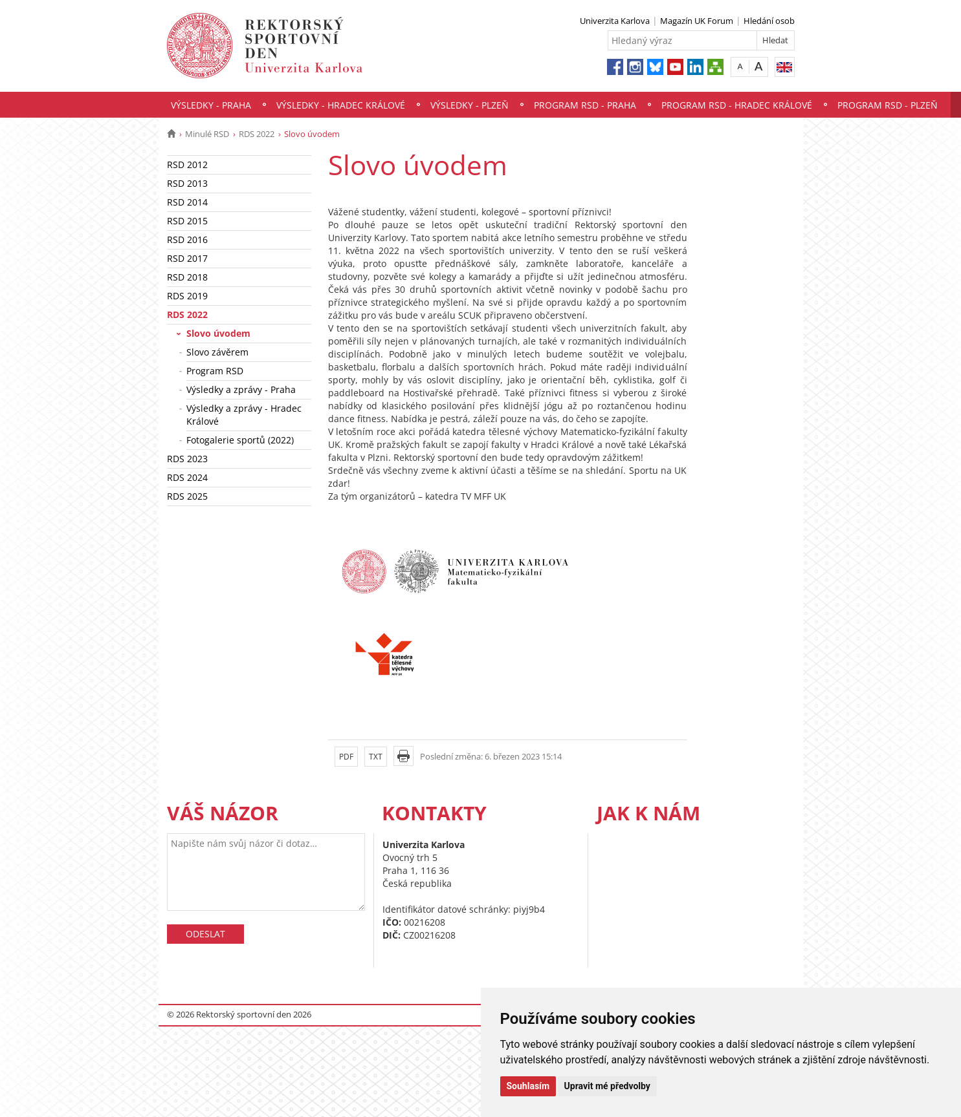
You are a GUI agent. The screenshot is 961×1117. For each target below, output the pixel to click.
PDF (346, 756)
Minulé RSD (207, 134)
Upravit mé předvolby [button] (607, 1086)
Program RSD (214, 371)
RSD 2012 (187, 164)
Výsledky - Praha (211, 105)
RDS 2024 (187, 477)
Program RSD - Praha (585, 105)
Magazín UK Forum (696, 21)
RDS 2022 (256, 134)
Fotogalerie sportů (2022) (240, 440)
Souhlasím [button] (528, 1086)
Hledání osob (769, 21)
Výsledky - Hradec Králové (340, 105)
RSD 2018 (187, 277)
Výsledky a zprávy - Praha (241, 389)
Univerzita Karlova (615, 21)
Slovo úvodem (218, 333)
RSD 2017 (187, 258)
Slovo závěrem (217, 352)
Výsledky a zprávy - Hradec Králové (244, 414)
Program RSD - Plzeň (887, 105)
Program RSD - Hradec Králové (736, 105)
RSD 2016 (187, 239)
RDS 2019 (187, 296)
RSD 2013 (187, 183)
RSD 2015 (187, 221)
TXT (375, 756)
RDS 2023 (187, 458)
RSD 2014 (187, 202)
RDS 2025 (187, 496)
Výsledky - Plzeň (469, 105)
